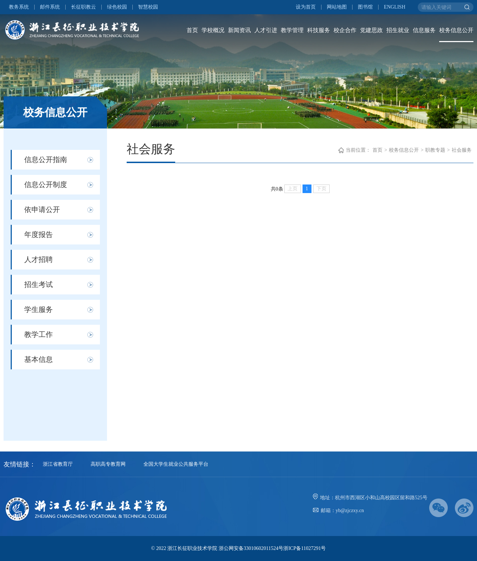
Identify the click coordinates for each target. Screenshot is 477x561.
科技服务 (318, 30)
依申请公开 (42, 209)
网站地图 (337, 7)
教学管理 (292, 30)
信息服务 (424, 30)
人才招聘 (38, 259)
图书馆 (365, 7)
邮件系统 (50, 7)
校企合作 (345, 30)
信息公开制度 (45, 184)
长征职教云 (83, 7)
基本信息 (38, 359)
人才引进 (265, 30)
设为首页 (306, 7)
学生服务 (38, 309)
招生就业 (397, 30)
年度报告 (38, 234)
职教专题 (435, 150)
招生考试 (38, 284)
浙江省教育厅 (58, 464)
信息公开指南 (45, 159)
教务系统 (19, 7)
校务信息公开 (456, 30)
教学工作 (38, 334)
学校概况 (213, 30)
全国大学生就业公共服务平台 (175, 464)
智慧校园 (148, 7)
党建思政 (371, 30)
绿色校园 (117, 7)
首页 (192, 30)
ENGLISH (394, 7)
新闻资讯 (239, 30)
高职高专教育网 (108, 464)
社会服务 (462, 150)
